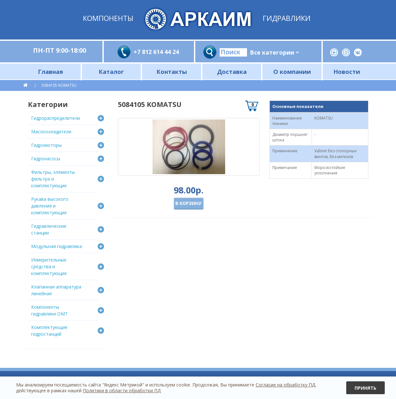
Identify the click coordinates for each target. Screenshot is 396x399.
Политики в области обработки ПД (122, 390)
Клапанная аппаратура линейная (56, 290)
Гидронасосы (45, 158)
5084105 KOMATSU (58, 85)
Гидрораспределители (55, 118)
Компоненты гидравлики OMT (49, 310)
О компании (292, 71)
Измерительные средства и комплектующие (49, 266)
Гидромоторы (46, 145)
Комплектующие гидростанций (49, 330)
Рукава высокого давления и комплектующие (49, 206)
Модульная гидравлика (56, 246)
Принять (365, 388)
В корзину (188, 203)
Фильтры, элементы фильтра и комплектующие (53, 179)
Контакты (171, 71)
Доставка (232, 71)
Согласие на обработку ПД (285, 385)
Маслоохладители (51, 132)
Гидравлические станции (48, 229)
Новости (346, 71)
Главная (50, 71)
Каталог (111, 71)
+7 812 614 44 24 (156, 52)
